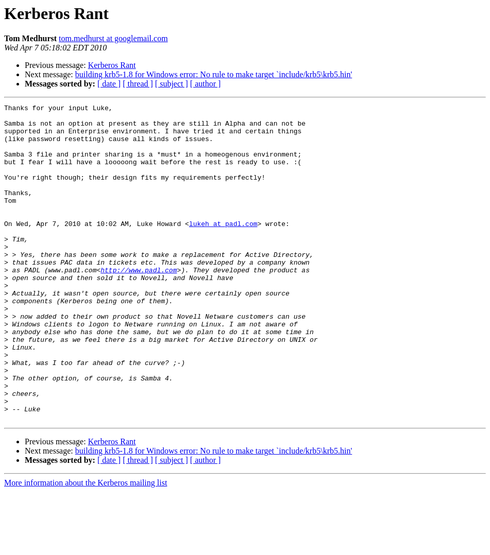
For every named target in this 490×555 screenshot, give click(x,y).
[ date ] (109, 83)
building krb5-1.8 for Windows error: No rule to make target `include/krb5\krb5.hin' (213, 74)
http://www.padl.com (138, 303)
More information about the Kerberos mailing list (85, 546)
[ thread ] (138, 83)
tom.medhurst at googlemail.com (113, 38)
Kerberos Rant (112, 65)
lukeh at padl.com (223, 248)
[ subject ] (171, 83)
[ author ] (205, 83)
